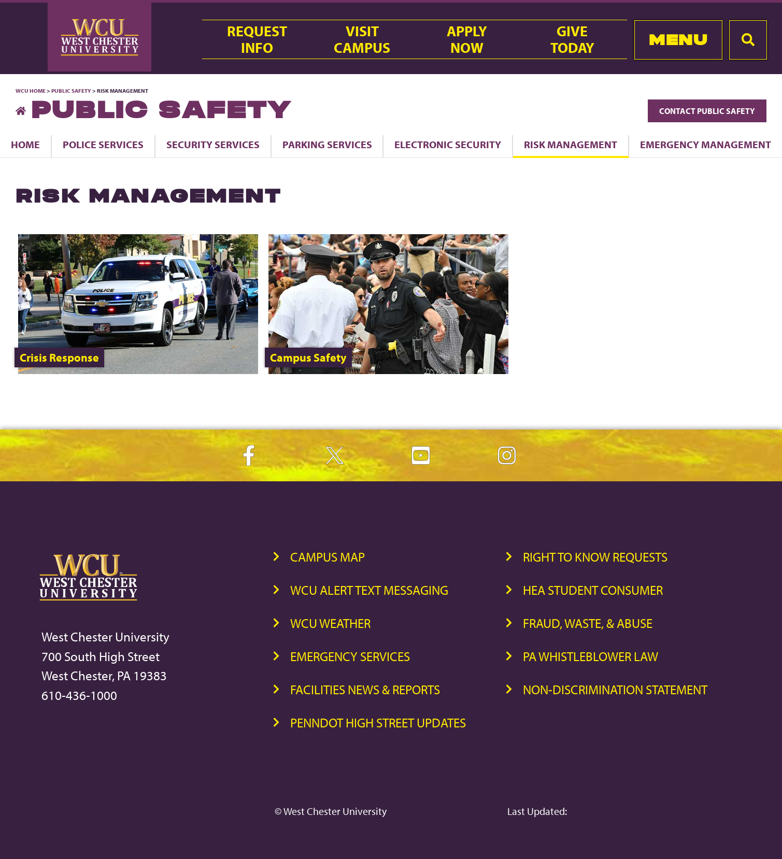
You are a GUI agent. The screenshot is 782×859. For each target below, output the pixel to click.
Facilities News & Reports (365, 689)
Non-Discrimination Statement (615, 689)
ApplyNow (467, 39)
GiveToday (572, 39)
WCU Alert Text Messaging (369, 590)
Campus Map (327, 557)
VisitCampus (362, 39)
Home (25, 144)
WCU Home (31, 90)
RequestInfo (257, 39)
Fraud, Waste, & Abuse (587, 623)
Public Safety (71, 90)
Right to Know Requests (595, 557)
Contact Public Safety (707, 111)
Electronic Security (447, 144)
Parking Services (327, 144)
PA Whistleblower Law (590, 656)
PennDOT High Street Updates (378, 722)
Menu (678, 39)
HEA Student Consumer (593, 590)
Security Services (213, 144)
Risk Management (570, 144)
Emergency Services (350, 656)
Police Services (103, 144)
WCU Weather (330, 623)
